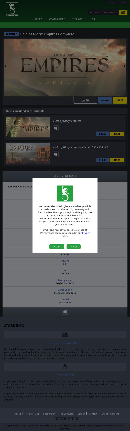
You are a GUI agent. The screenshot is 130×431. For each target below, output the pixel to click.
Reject (73, 246)
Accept (57, 246)
